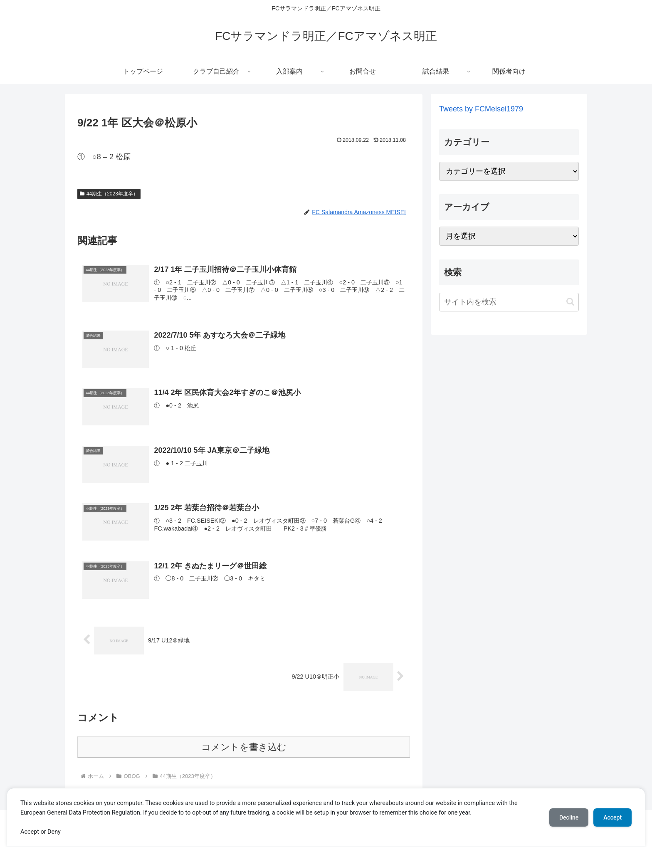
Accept (612, 817)
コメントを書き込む (243, 747)
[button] (570, 301)
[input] (509, 302)
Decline (568, 817)
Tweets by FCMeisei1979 (481, 109)
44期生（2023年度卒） (109, 194)
